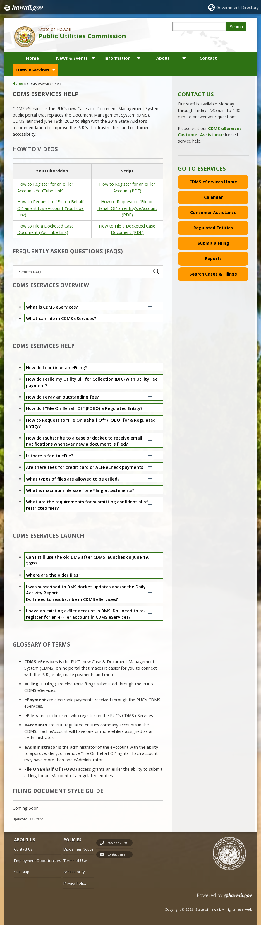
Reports (213, 258)
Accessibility (74, 871)
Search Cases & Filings (213, 274)
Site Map (21, 871)
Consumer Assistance (213, 212)
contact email (117, 854)
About (162, 58)
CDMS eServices (32, 70)
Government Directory (237, 7)
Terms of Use (75, 860)
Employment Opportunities (37, 860)
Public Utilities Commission (82, 36)
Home (32, 58)
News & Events (72, 58)
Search (236, 26)
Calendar (213, 197)
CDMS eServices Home (213, 181)
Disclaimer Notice (78, 849)
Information (117, 58)
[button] (94, 306)
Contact (208, 58)
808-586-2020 (117, 843)
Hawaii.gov (23, 8)
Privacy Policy (74, 883)
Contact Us (23, 849)
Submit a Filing (213, 243)
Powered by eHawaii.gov (224, 898)
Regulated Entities (213, 227)
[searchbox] (88, 271)
